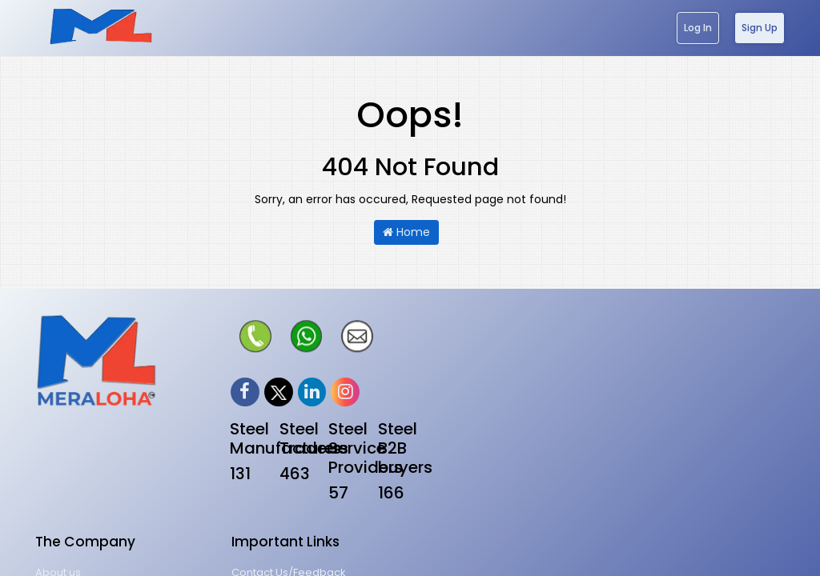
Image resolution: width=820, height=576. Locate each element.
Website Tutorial (654, 411)
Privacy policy (455, 382)
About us (442, 353)
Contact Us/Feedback (669, 353)
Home (406, 232)
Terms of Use (454, 411)
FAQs (625, 440)
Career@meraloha (662, 382)
